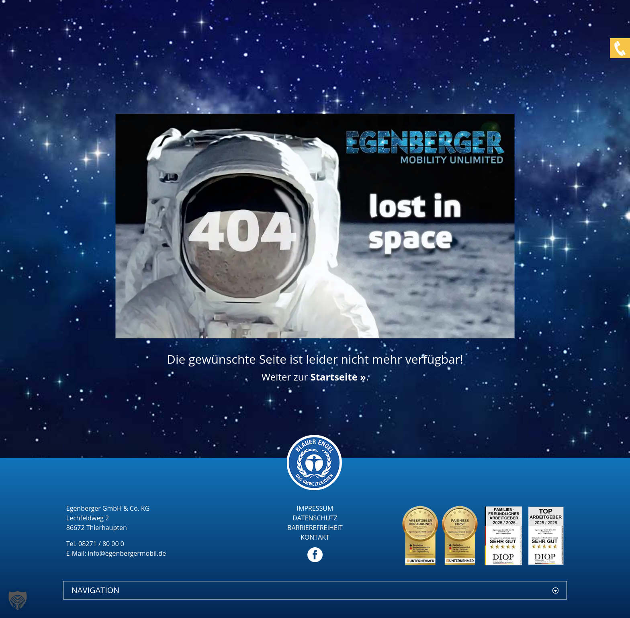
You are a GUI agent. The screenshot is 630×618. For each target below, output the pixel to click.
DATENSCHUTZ (315, 518)
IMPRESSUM (315, 508)
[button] (17, 600)
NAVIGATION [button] (96, 590)
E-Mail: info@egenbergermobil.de (116, 553)
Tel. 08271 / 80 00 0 (95, 543)
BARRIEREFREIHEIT (315, 527)
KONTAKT (315, 537)
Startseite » (338, 376)
